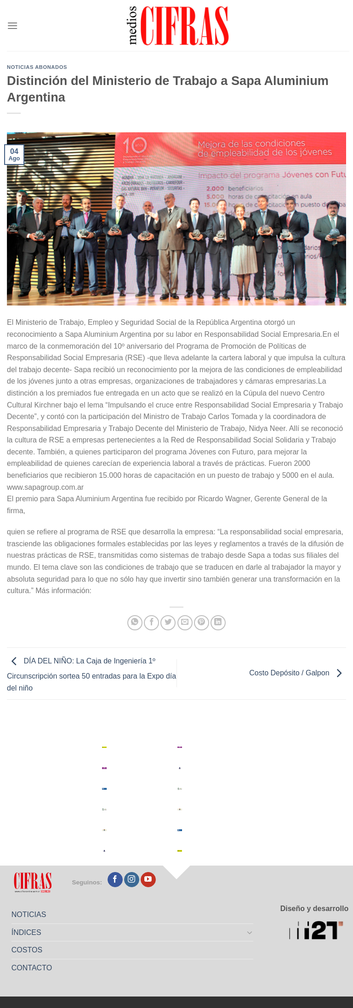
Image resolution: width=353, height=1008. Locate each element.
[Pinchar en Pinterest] (201, 622)
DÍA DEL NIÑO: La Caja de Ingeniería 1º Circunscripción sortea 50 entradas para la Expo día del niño (91, 674)
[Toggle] (250, 932)
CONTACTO (31, 968)
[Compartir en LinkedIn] (218, 622)
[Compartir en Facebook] (151, 622)
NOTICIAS (28, 914)
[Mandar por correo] (185, 622)
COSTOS (26, 950)
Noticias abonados (37, 67)
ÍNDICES (26, 932)
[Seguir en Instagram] (131, 880)
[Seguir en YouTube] (148, 880)
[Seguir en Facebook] (115, 880)
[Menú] (12, 25)
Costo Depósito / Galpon (297, 673)
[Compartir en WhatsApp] (134, 622)
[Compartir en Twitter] (168, 622)
